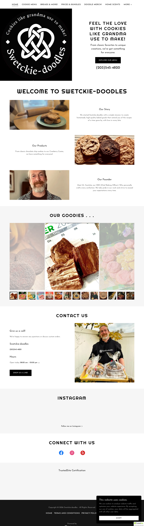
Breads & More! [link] (49, 4)
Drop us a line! (20, 373)
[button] (128, 4)
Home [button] (49, 513)
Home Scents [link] (112, 4)
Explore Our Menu (108, 60)
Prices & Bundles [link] (71, 4)
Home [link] (15, 4)
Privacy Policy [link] (90, 513)
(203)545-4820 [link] (108, 68)
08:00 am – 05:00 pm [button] (28, 362)
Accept (119, 518)
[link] (61, 453)
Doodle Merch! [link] (93, 4)
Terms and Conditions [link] (67, 513)
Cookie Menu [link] (29, 4)
